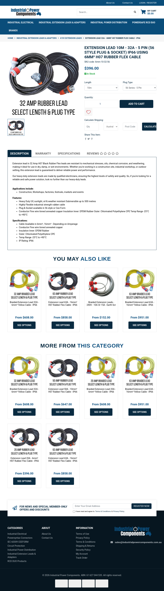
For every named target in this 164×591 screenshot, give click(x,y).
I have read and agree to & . (99, 511)
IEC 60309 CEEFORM (18, 542)
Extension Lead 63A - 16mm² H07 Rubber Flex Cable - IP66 (62, 303)
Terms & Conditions (103, 511)
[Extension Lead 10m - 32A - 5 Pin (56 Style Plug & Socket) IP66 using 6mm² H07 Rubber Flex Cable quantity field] (101, 104)
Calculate (150, 126)
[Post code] (130, 127)
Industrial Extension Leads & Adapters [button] (62, 22)
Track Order (81, 558)
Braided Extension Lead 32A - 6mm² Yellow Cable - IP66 (24, 303)
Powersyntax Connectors (20, 538)
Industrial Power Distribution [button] (108, 22)
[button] (88, 112)
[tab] (19, 153)
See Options (24, 325)
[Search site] (135, 12)
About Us (110, 3)
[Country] (111, 127)
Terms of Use (82, 534)
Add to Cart (136, 103)
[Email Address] (102, 506)
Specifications (69, 153)
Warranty (43, 153)
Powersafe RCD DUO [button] (143, 22)
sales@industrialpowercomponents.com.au (138, 542)
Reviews (103, 153)
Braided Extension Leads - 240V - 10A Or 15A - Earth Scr (101, 303)
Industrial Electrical (17, 534)
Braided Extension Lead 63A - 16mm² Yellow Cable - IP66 (139, 303)
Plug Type (128, 82)
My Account (82, 554)
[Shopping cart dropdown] (148, 12)
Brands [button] (13, 30)
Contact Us (127, 3)
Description (19, 153)
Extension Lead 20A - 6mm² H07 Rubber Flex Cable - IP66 (24, 459)
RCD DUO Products (17, 561)
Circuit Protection (16, 546)
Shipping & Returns (85, 546)
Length (87, 82)
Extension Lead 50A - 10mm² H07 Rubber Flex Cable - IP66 (62, 390)
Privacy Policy (118, 511)
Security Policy (83, 550)
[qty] (91, 127)
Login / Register (147, 3)
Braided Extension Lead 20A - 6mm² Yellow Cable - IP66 (101, 390)
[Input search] (104, 12)
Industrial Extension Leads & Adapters (22, 555)
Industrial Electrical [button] (21, 22)
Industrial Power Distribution (22, 550)
